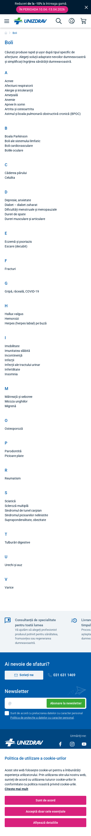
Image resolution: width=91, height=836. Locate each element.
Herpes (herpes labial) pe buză (26, 323)
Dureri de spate (15, 214)
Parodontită (13, 451)
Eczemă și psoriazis (18, 241)
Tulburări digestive (17, 542)
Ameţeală (11, 95)
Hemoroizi (12, 318)
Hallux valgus (14, 314)
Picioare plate (14, 456)
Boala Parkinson (16, 136)
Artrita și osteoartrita (19, 109)
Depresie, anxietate (18, 200)
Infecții (9, 360)
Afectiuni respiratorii (19, 85)
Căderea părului (16, 173)
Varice (9, 587)
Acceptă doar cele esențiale (45, 811)
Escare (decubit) (16, 246)
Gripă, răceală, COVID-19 (22, 291)
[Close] (86, 7)
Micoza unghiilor (16, 401)
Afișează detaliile (45, 822)
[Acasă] (6, 33)
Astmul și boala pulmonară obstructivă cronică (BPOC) (43, 114)
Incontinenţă (13, 355)
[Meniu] (6, 21)
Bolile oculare (14, 150)
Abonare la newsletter (66, 703)
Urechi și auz (13, 565)
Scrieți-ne (24, 675)
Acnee (9, 81)
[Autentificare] (71, 21)
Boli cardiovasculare (19, 145)
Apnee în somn (15, 104)
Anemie (10, 100)
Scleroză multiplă (16, 506)
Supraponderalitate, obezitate (25, 520)
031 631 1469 (62, 675)
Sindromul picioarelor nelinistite (26, 515)
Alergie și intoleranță (19, 90)
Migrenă (10, 406)
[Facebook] (60, 744)
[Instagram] (72, 744)
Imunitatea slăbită (17, 351)
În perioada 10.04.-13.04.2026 (42, 9)
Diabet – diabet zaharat (21, 205)
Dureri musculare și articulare (25, 219)
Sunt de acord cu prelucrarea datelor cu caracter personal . (46, 715)
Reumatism (13, 478)
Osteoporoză (14, 428)
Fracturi (10, 269)
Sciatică (10, 501)
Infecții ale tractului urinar (22, 365)
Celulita (10, 177)
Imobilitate (12, 346)
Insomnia (11, 374)
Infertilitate (12, 369)
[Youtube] (84, 744)
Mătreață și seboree (18, 396)
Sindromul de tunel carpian (23, 510)
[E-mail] (45, 703)
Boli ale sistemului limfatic (22, 141)
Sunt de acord (45, 800)
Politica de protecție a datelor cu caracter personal (42, 717)
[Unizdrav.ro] (30, 21)
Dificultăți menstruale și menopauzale (31, 209)
